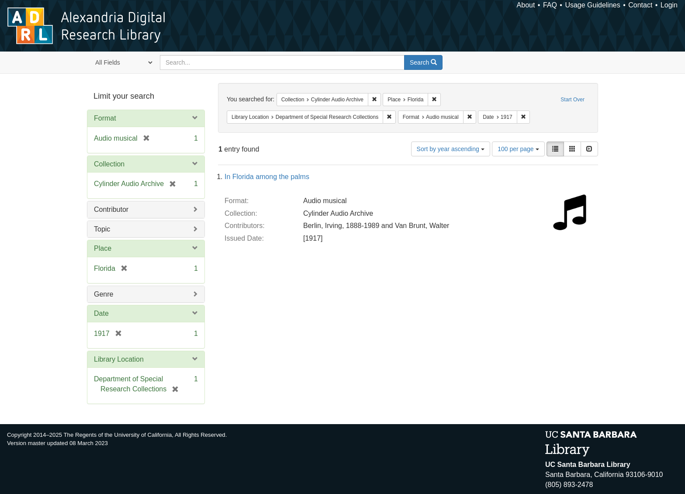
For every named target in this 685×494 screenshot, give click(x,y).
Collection (109, 164)
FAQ (550, 5)
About (526, 5)
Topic (102, 229)
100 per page (518, 148)
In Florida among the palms (267, 176)
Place (102, 248)
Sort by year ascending (450, 148)
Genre (103, 294)
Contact (640, 5)
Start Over (572, 100)
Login (669, 5)
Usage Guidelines (592, 5)
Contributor (111, 209)
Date (101, 313)
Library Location (119, 359)
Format (105, 118)
